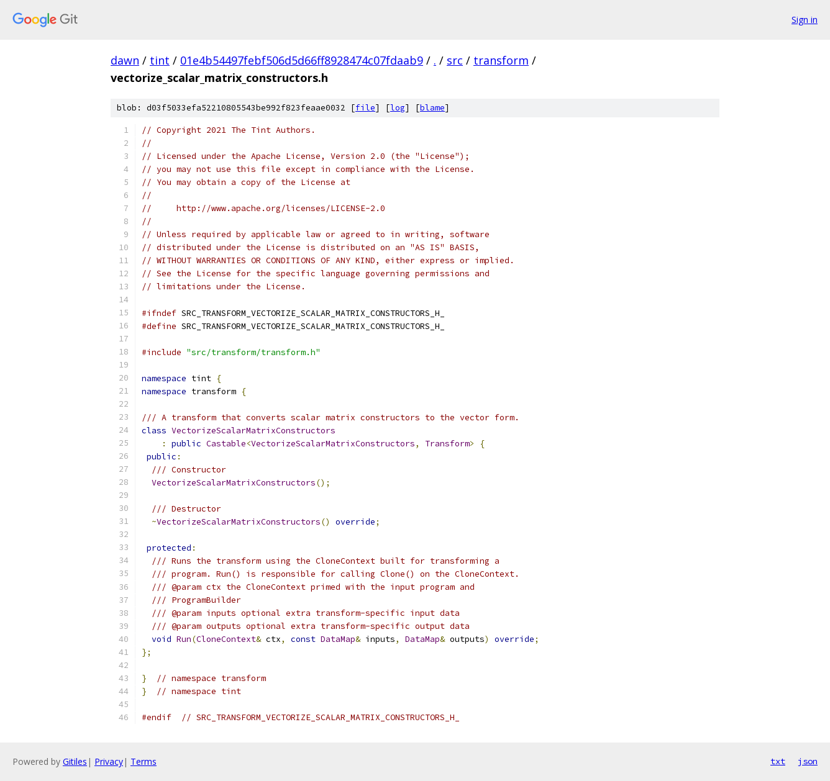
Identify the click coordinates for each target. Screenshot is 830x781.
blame (432, 107)
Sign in (804, 19)
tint (160, 60)
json (808, 761)
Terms (143, 761)
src (455, 60)
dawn (125, 60)
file (365, 107)
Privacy (108, 761)
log (397, 107)
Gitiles (75, 761)
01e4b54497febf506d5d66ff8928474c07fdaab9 (301, 60)
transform (501, 60)
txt (777, 761)
